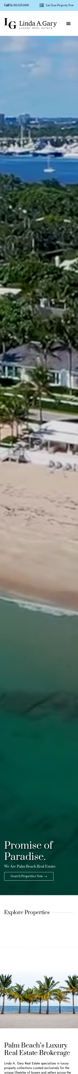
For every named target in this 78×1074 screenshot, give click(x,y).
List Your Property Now (60, 5)
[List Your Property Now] (42, 5)
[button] (68, 23)
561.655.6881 (21, 5)
